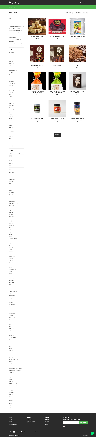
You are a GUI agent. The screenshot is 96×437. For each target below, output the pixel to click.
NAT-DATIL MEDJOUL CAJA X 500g (57, 36)
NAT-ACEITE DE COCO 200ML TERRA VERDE (37, 119)
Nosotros (10, 419)
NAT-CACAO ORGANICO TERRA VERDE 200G (77, 92)
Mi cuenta (47, 419)
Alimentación (12, 7)
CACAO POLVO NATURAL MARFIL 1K (77, 64)
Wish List (46, 424)
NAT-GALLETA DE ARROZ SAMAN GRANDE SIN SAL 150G (57, 92)
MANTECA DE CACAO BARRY (37, 36)
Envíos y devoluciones (31, 421)
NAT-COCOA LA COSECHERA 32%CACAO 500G (57, 64)
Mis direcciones (48, 422)
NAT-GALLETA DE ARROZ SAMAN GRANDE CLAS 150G (37, 92)
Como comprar (30, 419)
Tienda (10, 422)
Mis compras (47, 421)
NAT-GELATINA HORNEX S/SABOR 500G (77, 37)
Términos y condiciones (31, 422)
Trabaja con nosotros (13, 424)
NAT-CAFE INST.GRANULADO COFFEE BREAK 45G (77, 119)
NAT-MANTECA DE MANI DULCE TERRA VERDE (57, 119)
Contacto (10, 421)
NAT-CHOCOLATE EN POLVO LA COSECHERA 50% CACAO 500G (37, 64)
